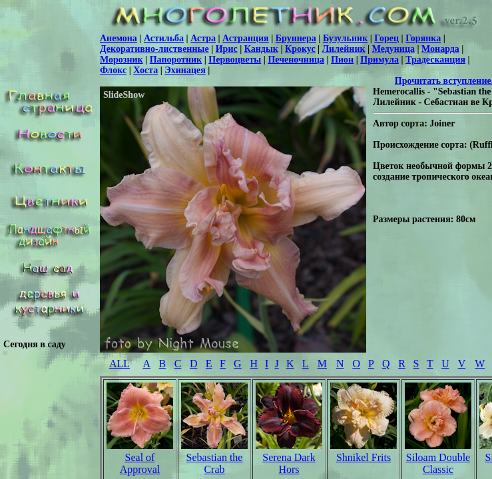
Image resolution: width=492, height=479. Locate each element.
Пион (342, 60)
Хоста (145, 70)
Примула (379, 60)
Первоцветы (234, 60)
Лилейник (344, 49)
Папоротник (176, 60)
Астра (203, 38)
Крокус (300, 49)
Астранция (245, 38)
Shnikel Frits (363, 457)
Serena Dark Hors (289, 463)
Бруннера (296, 38)
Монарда (440, 49)
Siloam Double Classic (438, 463)
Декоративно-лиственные (154, 49)
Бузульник (345, 38)
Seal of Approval (140, 463)
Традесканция (435, 60)
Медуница (393, 49)
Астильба (164, 38)
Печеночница (296, 60)
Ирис (227, 49)
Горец (386, 38)
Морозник (121, 60)
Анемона (118, 38)
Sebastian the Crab (214, 463)
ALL (119, 363)
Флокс (113, 70)
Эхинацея (184, 70)
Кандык (261, 49)
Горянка (423, 38)
